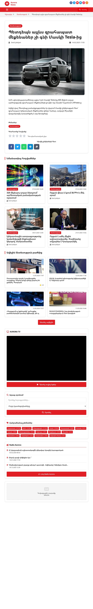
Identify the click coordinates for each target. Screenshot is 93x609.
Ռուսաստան (67, 428)
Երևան (12, 432)
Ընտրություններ (26, 432)
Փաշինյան (54, 432)
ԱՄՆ (27, 428)
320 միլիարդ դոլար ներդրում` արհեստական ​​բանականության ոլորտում (24, 195)
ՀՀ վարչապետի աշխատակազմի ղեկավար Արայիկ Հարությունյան (36, 450)
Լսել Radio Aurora (46, 474)
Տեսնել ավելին (46, 322)
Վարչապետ (41, 436)
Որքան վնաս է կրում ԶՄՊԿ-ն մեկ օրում (67, 194)
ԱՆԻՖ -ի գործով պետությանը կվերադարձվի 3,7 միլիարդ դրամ (67, 279)
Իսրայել (80, 428)
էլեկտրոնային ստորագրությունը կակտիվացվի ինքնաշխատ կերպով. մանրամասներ (24, 239)
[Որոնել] (83, 10)
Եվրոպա (41, 432)
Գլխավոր (8, 14)
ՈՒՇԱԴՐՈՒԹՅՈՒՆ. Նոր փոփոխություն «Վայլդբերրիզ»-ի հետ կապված (64, 312)
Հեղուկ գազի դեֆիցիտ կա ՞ (20, 457)
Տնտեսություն (22, 14)
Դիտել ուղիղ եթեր (46, 384)
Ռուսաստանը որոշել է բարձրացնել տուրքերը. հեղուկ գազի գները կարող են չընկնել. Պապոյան (23, 280)
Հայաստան (14, 428)
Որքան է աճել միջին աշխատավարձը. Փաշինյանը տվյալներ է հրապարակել (65, 239)
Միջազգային (40, 428)
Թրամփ (67, 432)
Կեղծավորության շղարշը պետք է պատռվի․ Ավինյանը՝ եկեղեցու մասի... (38, 465)
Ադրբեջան (27, 436)
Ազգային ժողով (57, 436)
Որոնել (46, 412)
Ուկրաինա (13, 436)
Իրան (54, 428)
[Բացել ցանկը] (7, 9)
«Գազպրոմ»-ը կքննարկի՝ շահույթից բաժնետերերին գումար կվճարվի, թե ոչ (23, 312)
